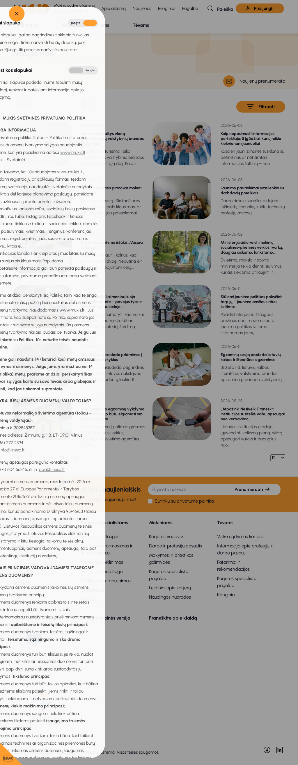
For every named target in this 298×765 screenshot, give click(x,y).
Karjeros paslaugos (100, 536)
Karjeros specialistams (104, 522)
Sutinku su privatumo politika (184, 501)
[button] (220, 8)
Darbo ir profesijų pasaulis (175, 546)
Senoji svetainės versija (105, 618)
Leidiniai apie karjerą (170, 587)
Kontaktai (22, 611)
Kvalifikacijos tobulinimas (106, 580)
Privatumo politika (31, 546)
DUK (17, 601)
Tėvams (225, 522)
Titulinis (23, 40)
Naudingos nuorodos (170, 597)
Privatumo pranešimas (35, 555)
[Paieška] (45, 104)
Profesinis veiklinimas (102, 562)
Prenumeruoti (252, 489)
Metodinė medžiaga (102, 571)
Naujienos (142, 8)
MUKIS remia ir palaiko (37, 618)
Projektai (22, 583)
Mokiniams (160, 522)
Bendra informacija (33, 522)
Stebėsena (92, 590)
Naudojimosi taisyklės (34, 564)
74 (62, 457)
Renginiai (166, 8)
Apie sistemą (113, 8)
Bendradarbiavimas (33, 574)
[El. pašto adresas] (186, 489)
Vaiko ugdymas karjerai (240, 536)
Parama (20, 592)
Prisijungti (260, 8)
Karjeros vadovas (166, 536)
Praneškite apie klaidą (173, 618)
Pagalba (190, 8)
